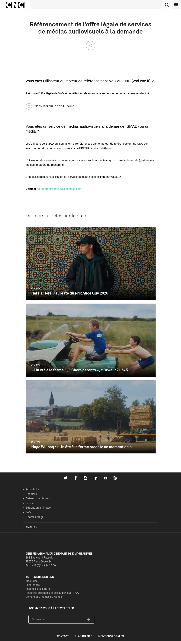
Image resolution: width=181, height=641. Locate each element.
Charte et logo (35, 517)
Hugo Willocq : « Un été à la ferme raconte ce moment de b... (83, 446)
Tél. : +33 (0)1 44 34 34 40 (41, 565)
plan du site (83, 636)
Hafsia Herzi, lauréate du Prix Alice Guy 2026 (69, 293)
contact (63, 636)
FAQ (28, 512)
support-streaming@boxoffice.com (59, 188)
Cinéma (35, 288)
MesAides (31, 580)
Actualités (32, 489)
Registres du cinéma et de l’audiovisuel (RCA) (52, 592)
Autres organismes (38, 498)
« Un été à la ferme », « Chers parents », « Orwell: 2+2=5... (81, 370)
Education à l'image (38, 507)
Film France (33, 584)
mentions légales (111, 636)
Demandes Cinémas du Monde (44, 596)
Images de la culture (38, 588)
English (31, 527)
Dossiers (31, 494)
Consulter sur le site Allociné (54, 106)
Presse (30, 503)
